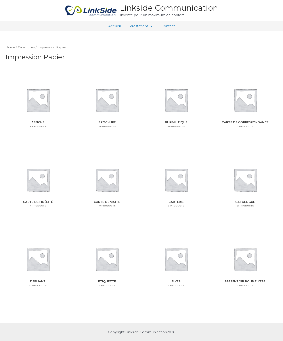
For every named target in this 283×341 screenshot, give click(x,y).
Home (10, 47)
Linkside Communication (169, 8)
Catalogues (27, 47)
